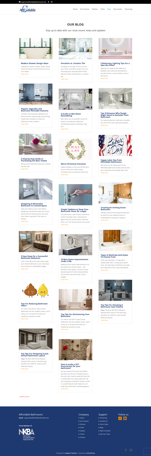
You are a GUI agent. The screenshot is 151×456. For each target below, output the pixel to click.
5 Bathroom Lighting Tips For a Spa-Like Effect (115, 64)
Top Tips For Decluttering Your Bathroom (75, 315)
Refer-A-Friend (105, 431)
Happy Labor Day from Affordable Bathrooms (111, 161)
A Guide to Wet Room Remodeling (71, 115)
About (82, 418)
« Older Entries (24, 397)
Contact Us (104, 421)
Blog (109, 9)
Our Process (84, 9)
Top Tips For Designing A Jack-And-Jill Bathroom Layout (35, 354)
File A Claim (104, 424)
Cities (103, 9)
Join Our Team (105, 434)
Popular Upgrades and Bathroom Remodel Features (34, 109)
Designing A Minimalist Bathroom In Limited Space (34, 204)
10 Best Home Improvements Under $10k (74, 260)
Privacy (82, 437)
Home (75, 9)
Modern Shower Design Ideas (34, 63)
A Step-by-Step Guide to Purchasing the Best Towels (34, 160)
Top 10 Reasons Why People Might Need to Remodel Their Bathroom (115, 115)
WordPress (91, 453)
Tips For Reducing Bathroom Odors (34, 304)
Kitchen (95, 9)
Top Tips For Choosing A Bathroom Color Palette (112, 306)
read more (24, 74)
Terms (82, 434)
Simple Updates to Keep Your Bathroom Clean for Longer (74, 210)
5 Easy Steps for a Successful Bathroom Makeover (34, 257)
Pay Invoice (117, 9)
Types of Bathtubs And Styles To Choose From (114, 256)
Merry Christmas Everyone (73, 164)
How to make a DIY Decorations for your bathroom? (70, 366)
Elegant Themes (71, 453)
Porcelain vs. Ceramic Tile (73, 63)
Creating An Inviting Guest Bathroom (113, 208)
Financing (128, 9)
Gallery (82, 431)
